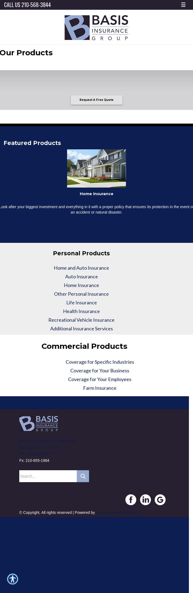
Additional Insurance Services (81, 328)
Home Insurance (81, 285)
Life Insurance (81, 302)
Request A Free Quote (96, 100)
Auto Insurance (81, 276)
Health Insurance (81, 311)
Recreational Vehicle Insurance (81, 320)
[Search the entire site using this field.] (48, 476)
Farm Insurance (99, 388)
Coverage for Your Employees (99, 379)
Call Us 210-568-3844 (27, 5)
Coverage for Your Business (99, 370)
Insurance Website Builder (118, 512)
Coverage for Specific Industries (100, 362)
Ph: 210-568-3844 (34, 454)
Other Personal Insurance (81, 294)
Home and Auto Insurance (81, 268)
